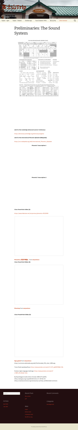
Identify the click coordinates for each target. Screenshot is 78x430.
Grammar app (28, 20)
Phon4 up (17, 308)
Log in (26, 409)
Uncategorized (50, 404)
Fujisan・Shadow (17, 20)
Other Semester (63, 20)
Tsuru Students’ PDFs (41, 20)
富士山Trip (53, 20)
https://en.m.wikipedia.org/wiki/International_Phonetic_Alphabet (33, 141)
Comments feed (29, 414)
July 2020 (5, 406)
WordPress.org (28, 417)
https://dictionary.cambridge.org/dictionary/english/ (29, 133)
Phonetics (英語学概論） (21, 259)
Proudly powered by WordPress (39, 426)
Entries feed (28, 412)
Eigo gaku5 (17, 361)
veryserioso (35, 259)
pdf (26, 398)
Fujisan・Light (5, 20)
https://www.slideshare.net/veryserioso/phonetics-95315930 (31, 213)
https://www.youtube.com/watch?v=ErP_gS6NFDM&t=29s (47, 367)
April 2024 (5, 404)
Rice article (27, 396)
